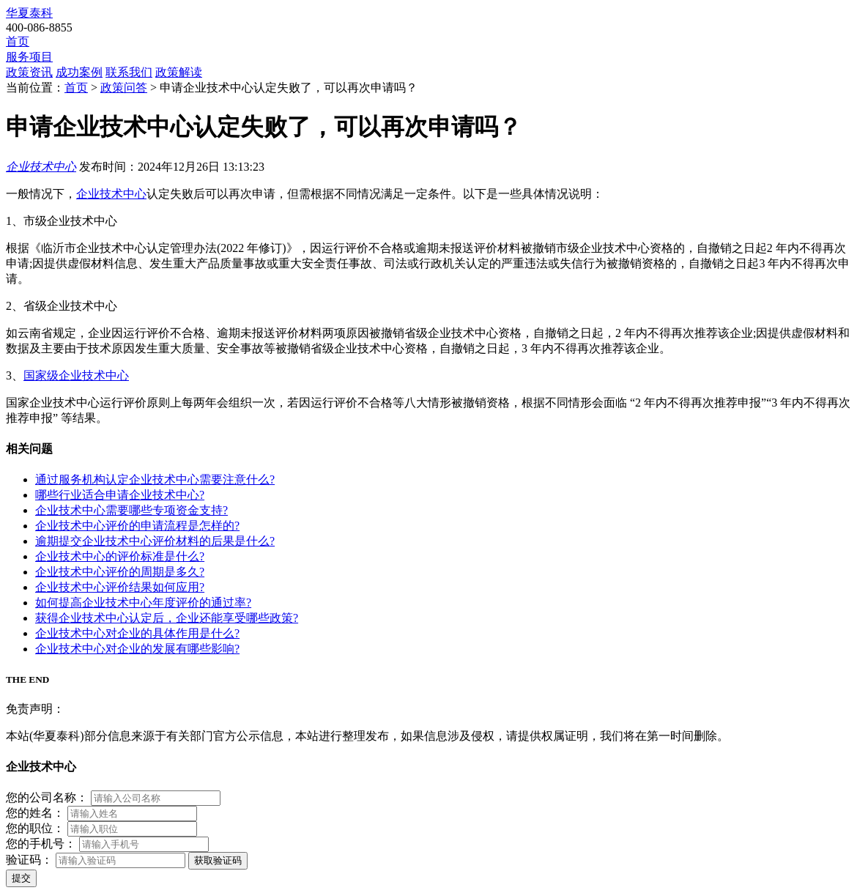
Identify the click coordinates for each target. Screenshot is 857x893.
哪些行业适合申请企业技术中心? (119, 495)
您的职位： (35, 828)
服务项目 (29, 57)
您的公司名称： (47, 797)
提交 (21, 877)
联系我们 (128, 72)
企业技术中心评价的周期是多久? (119, 572)
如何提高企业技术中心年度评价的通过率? (143, 602)
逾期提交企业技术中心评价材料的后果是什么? (155, 541)
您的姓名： (35, 813)
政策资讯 (29, 72)
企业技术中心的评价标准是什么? (119, 556)
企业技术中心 (41, 166)
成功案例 (79, 72)
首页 (17, 41)
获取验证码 (218, 860)
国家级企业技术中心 (76, 375)
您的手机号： (41, 843)
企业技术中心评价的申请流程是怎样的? (137, 525)
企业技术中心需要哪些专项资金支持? (131, 510)
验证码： (29, 859)
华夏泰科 (29, 13)
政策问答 (123, 87)
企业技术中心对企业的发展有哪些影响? (137, 648)
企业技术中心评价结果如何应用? (119, 587)
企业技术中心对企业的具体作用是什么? (137, 633)
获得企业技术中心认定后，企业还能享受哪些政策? (166, 618)
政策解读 (178, 72)
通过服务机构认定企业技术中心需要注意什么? (155, 479)
